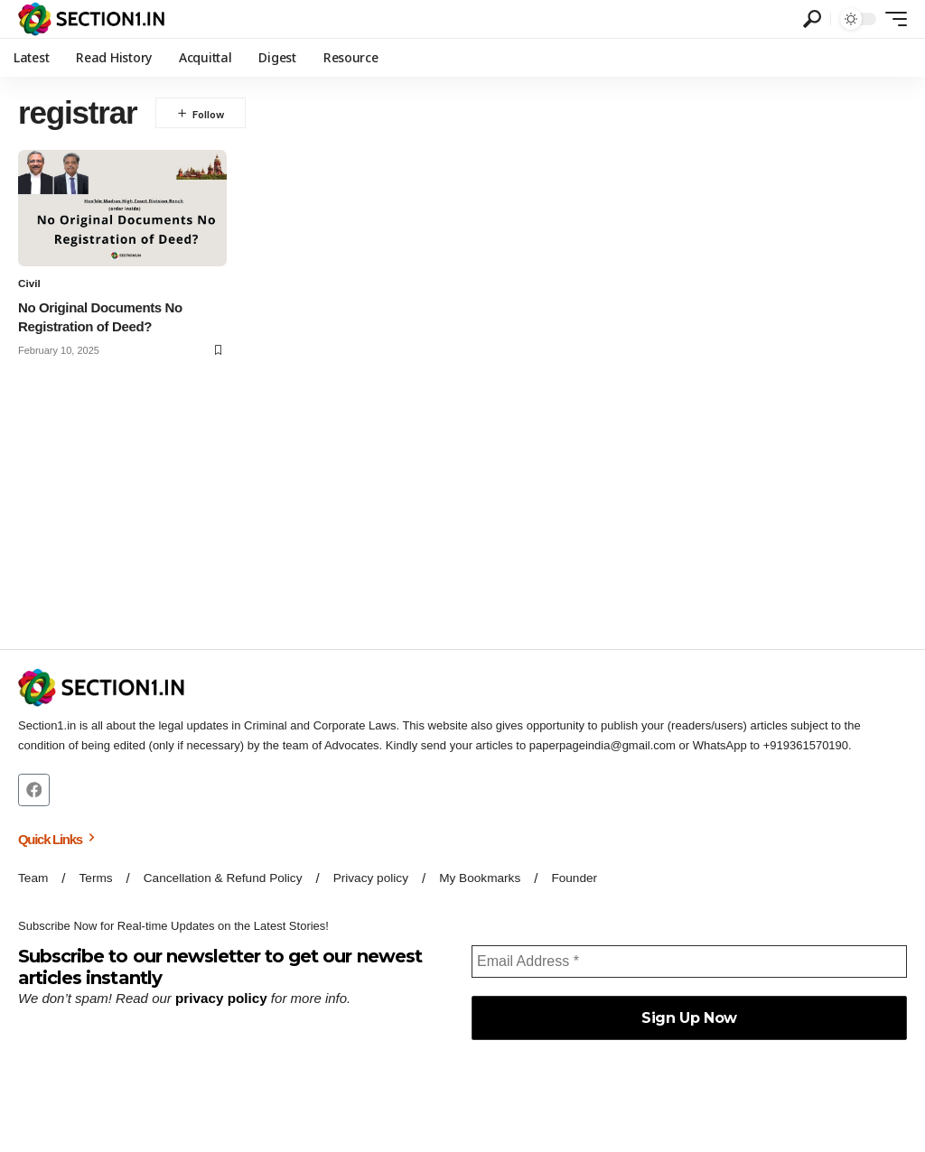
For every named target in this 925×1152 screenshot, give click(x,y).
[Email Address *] (689, 962)
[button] (812, 19)
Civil (29, 283)
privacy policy (220, 999)
